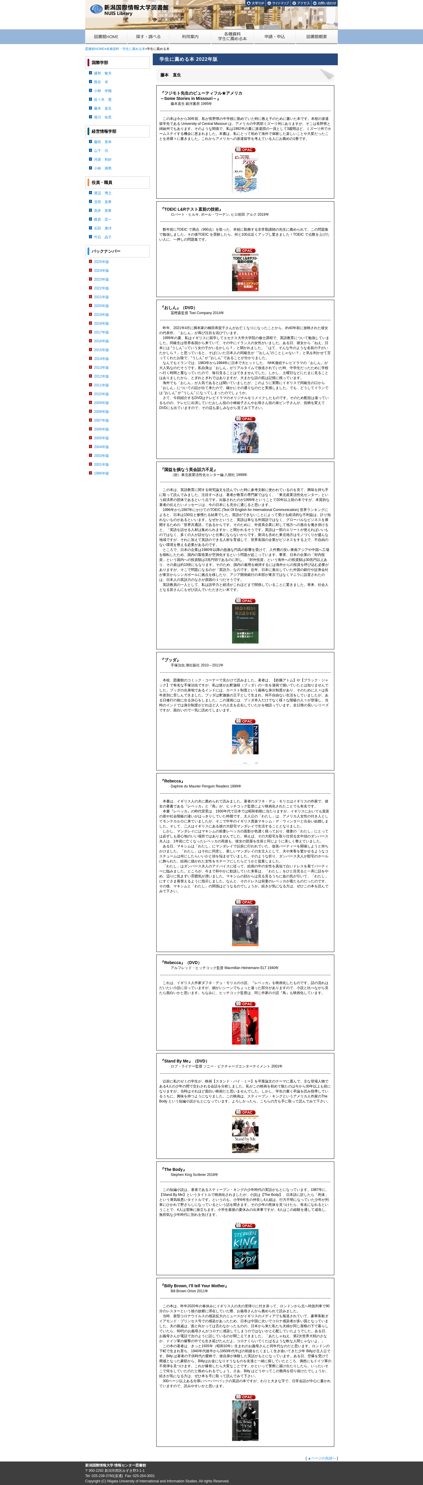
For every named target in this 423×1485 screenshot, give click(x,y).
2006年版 (101, 429)
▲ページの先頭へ (322, 1458)
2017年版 (101, 332)
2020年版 (101, 306)
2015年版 (101, 350)
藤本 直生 (103, 108)
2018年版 (101, 323)
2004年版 (101, 447)
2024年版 (101, 271)
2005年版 (101, 438)
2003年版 (101, 456)
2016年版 (101, 341)
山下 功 (101, 151)
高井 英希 (103, 211)
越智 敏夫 (103, 73)
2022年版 (101, 288)
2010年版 (101, 394)
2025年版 (101, 262)
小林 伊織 (103, 91)
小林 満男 (103, 168)
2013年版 (101, 368)
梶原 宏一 (103, 219)
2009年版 (101, 403)
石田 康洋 (103, 228)
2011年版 (101, 385)
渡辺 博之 (103, 193)
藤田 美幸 (103, 142)
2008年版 (101, 412)
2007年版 (101, 420)
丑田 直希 (103, 202)
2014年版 (101, 359)
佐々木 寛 (103, 100)
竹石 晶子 (103, 237)
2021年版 (101, 297)
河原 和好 (103, 159)
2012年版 (101, 376)
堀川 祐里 (103, 117)
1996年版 (101, 473)
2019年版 (101, 315)
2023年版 (101, 279)
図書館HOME (94, 49)
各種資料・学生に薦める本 (125, 49)
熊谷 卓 (101, 82)
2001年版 (101, 464)
